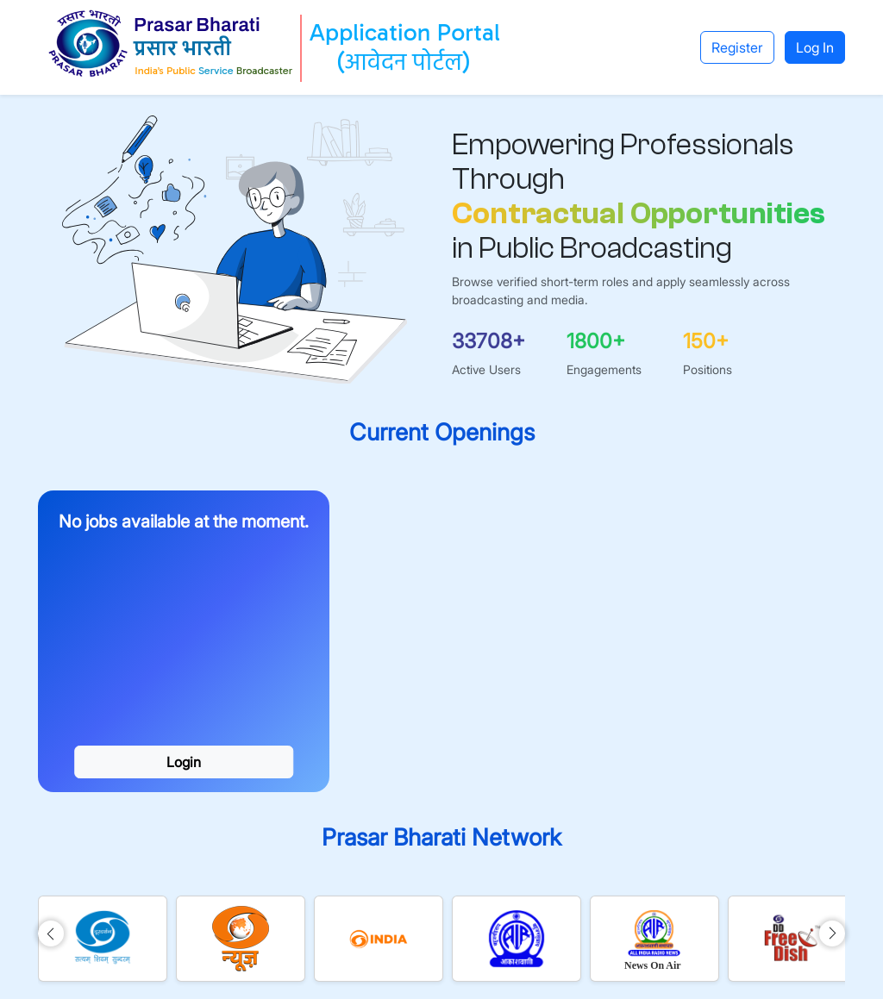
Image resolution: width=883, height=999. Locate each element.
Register (737, 47)
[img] (51, 933)
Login (183, 762)
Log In (815, 47)
